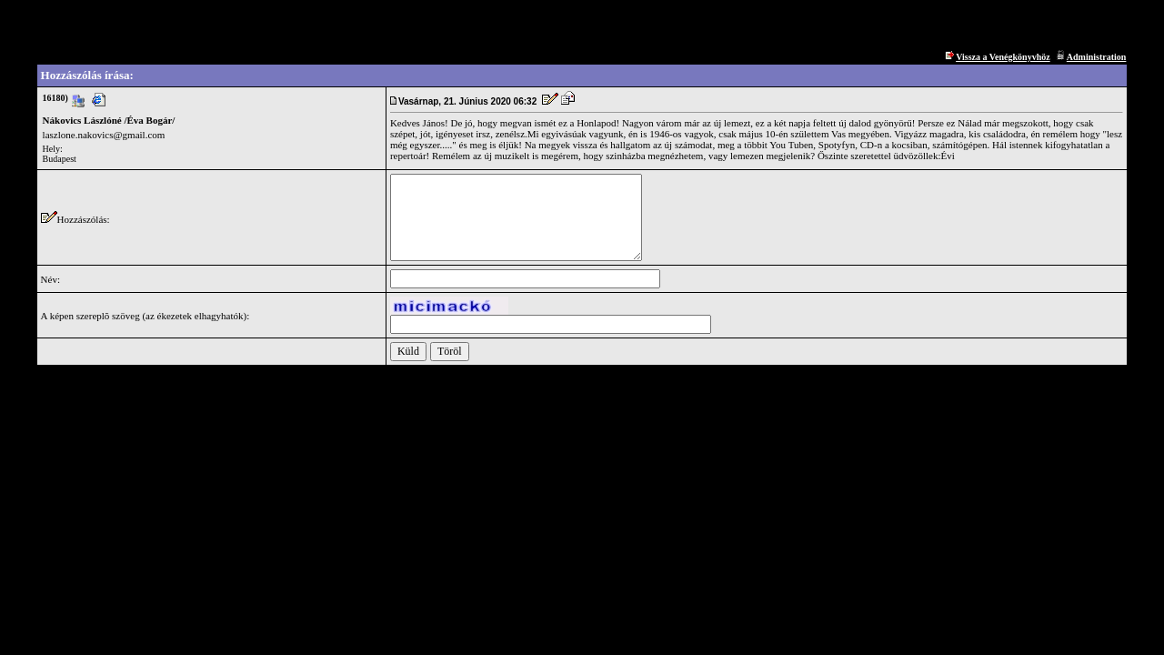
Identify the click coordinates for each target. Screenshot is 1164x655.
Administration (1097, 57)
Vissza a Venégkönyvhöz (1003, 57)
